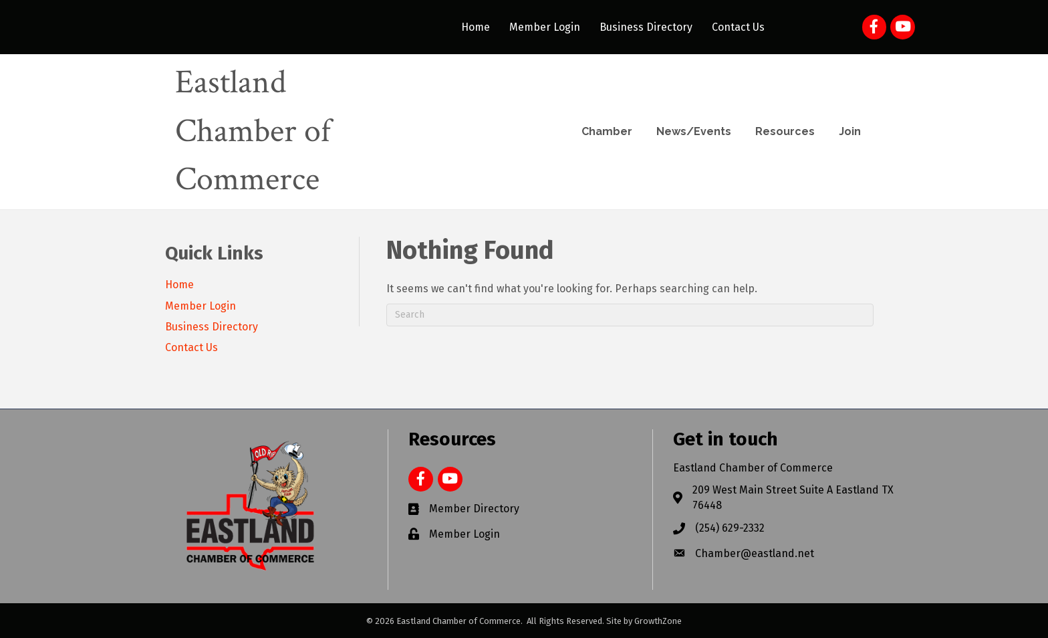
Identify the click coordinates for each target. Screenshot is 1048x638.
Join (850, 131)
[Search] (630, 315)
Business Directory (646, 27)
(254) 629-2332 (730, 528)
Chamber (606, 131)
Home (475, 27)
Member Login (544, 27)
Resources (785, 131)
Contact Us (738, 27)
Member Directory (474, 508)
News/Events (693, 131)
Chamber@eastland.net (754, 553)
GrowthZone (658, 621)
